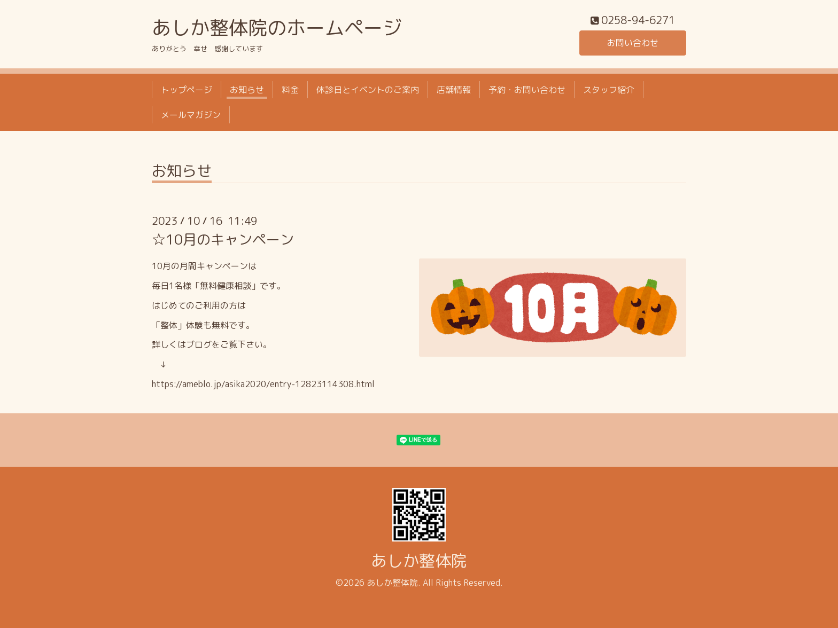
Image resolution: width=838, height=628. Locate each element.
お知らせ (247, 90)
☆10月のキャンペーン (223, 239)
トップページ (186, 90)
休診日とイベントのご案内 (367, 90)
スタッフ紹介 (608, 90)
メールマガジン (191, 115)
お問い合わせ (632, 43)
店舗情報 (454, 90)
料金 (290, 90)
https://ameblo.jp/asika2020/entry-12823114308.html (263, 384)
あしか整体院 (419, 561)
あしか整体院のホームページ (277, 27)
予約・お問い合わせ (526, 90)
